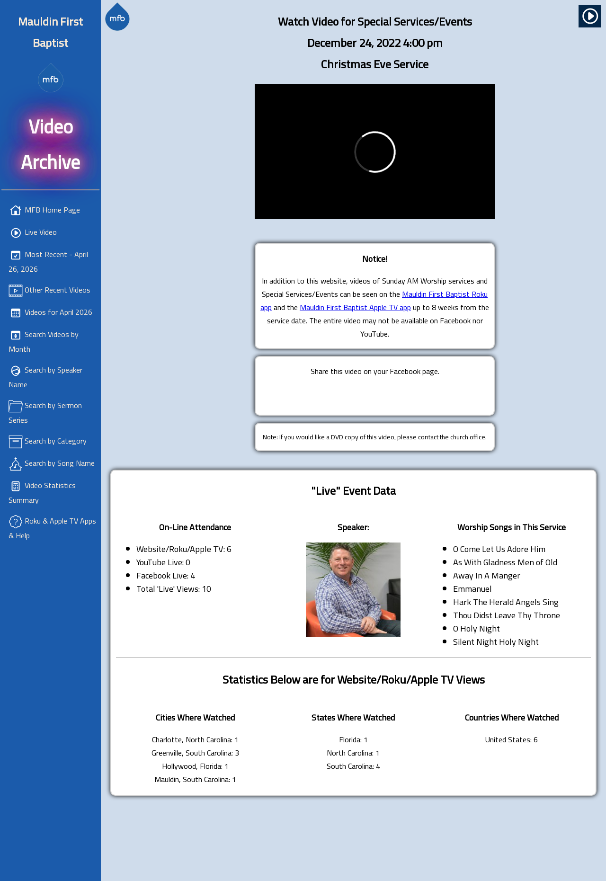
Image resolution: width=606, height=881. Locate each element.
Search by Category (56, 441)
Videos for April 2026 (58, 312)
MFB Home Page (52, 210)
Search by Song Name (60, 463)
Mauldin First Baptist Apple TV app (355, 307)
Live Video (41, 232)
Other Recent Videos (57, 290)
